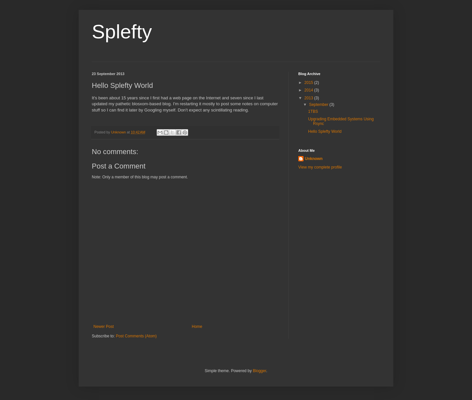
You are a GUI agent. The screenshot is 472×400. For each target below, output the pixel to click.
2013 (309, 98)
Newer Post (103, 326)
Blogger (259, 371)
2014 (309, 90)
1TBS (313, 111)
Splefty (122, 32)
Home (197, 326)
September (319, 104)
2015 (309, 82)
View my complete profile (320, 167)
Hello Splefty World (325, 131)
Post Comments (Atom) (136, 336)
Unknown (314, 158)
